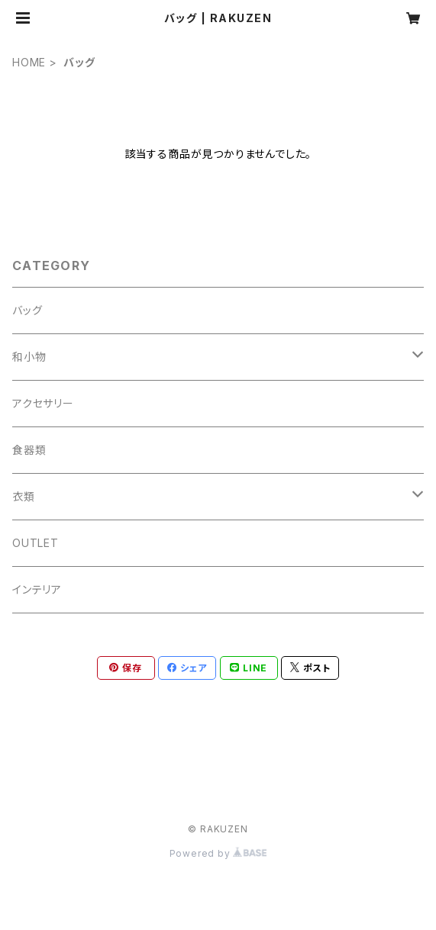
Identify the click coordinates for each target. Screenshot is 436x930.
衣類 (23, 496)
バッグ (27, 310)
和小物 (29, 356)
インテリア (37, 589)
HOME (29, 62)
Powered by (218, 853)
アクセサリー (43, 403)
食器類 (29, 449)
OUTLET (35, 542)
